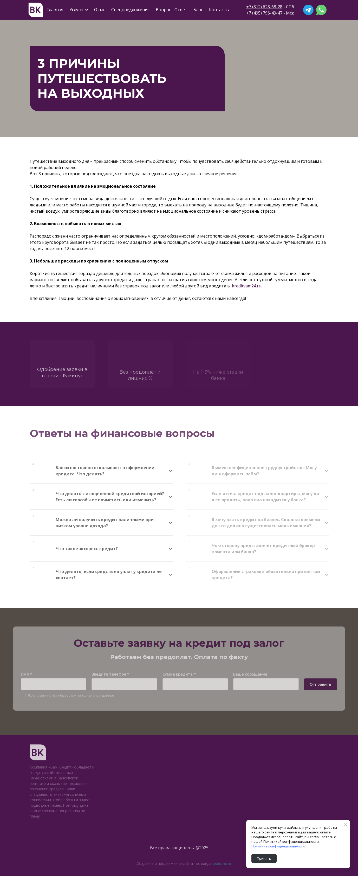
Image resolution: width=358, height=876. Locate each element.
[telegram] (308, 10)
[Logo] (35, 10)
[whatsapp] (321, 10)
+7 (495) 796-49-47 (264, 13)
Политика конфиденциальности (278, 846)
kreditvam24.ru (246, 286)
